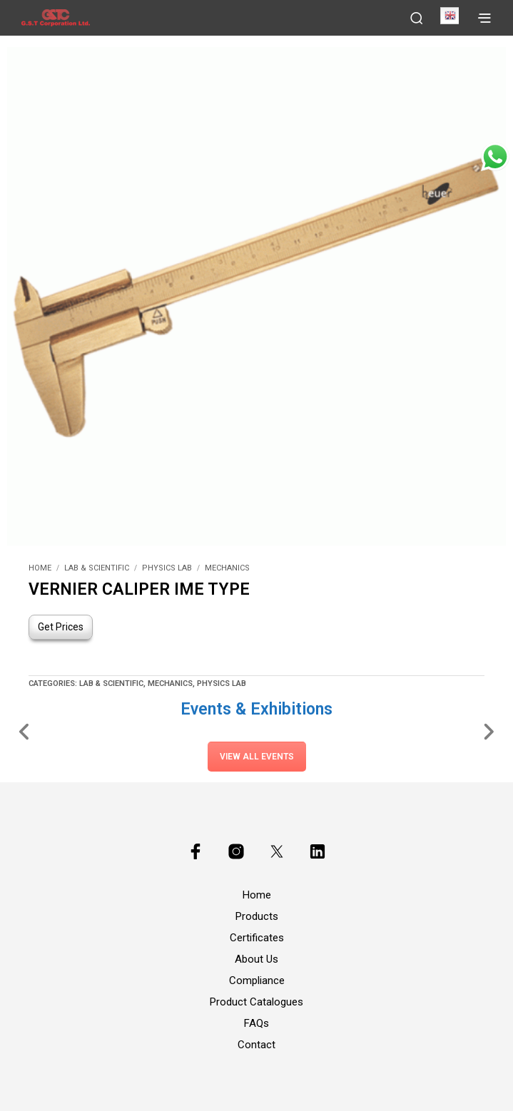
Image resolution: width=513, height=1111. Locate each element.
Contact (256, 1044)
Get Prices (60, 627)
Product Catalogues (256, 1001)
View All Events (257, 757)
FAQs (256, 1023)
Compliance (257, 980)
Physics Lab (167, 568)
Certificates (257, 937)
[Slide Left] (24, 731)
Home (40, 568)
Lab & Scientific (96, 568)
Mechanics (227, 568)
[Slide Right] (488, 731)
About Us (256, 959)
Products (256, 916)
